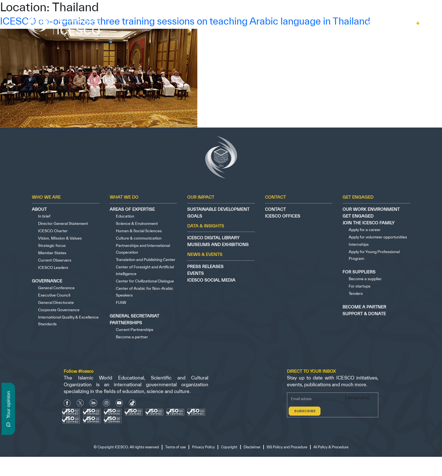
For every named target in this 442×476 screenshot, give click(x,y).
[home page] (66, 23)
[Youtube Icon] (119, 403)
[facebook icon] (67, 403)
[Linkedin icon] (93, 403)
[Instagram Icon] (106, 403)
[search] (371, 24)
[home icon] (388, 23)
